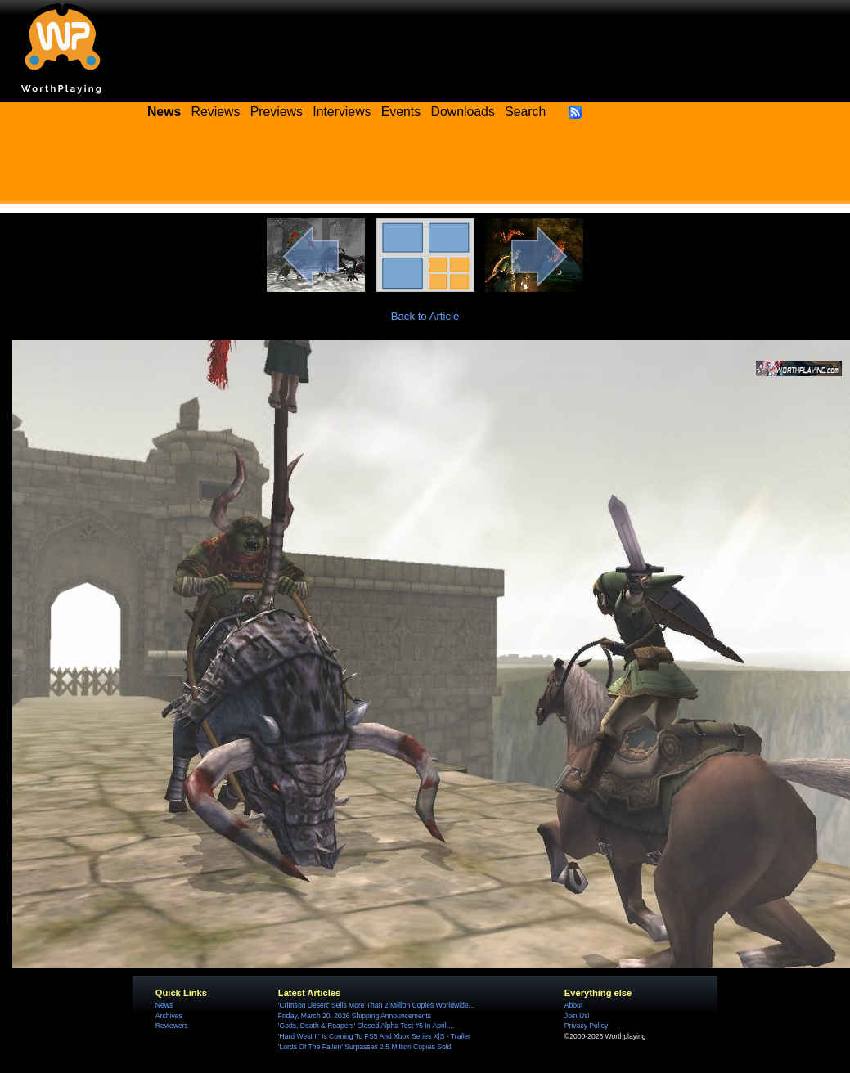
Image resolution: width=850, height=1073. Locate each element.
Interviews (342, 112)
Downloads (463, 112)
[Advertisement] (425, 167)
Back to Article (425, 316)
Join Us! (577, 1016)
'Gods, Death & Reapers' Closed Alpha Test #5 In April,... (366, 1025)
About (573, 1005)
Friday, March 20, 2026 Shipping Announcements (354, 1016)
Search (525, 112)
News (164, 1005)
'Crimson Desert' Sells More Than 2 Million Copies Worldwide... (376, 1005)
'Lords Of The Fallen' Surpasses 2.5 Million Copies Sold (364, 1047)
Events (401, 112)
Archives (168, 1016)
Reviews (216, 112)
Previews (276, 112)
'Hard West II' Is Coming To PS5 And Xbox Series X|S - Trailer (374, 1036)
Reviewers (171, 1025)
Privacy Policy (586, 1025)
